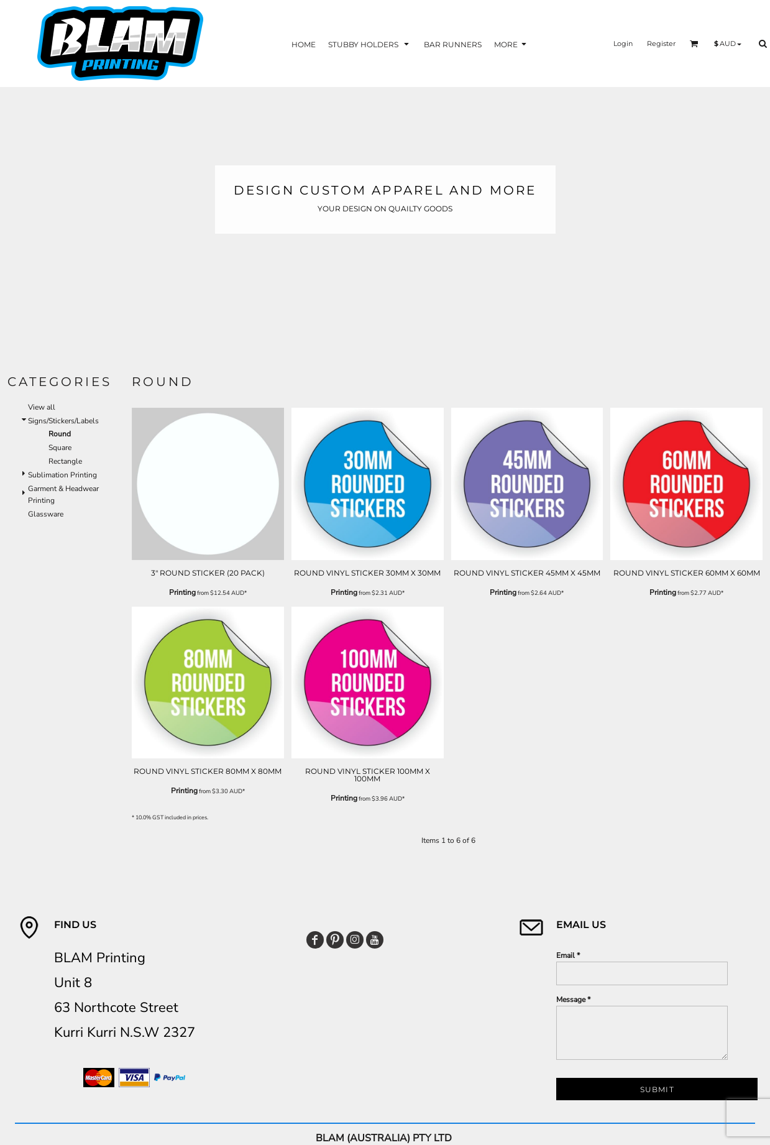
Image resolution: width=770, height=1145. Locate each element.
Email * (568, 955)
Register (661, 43)
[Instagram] (355, 940)
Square (59, 448)
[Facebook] (315, 940)
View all (41, 407)
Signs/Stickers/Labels (63, 421)
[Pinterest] (335, 940)
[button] (370, 44)
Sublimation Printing (62, 475)
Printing (182, 592)
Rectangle (65, 461)
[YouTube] (374, 940)
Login (623, 43)
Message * (573, 1000)
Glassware (45, 514)
